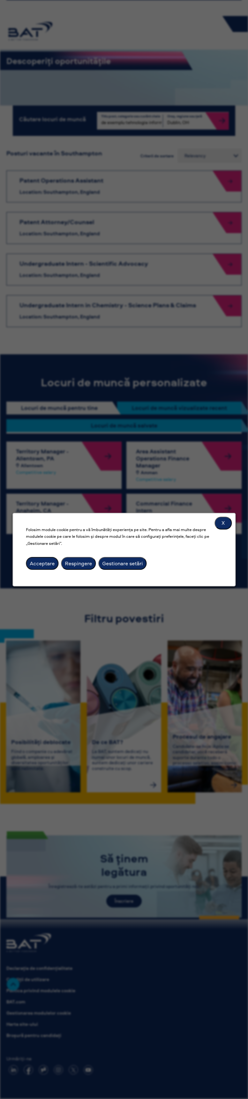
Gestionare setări (122, 563)
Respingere (78, 563)
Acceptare (42, 563)
